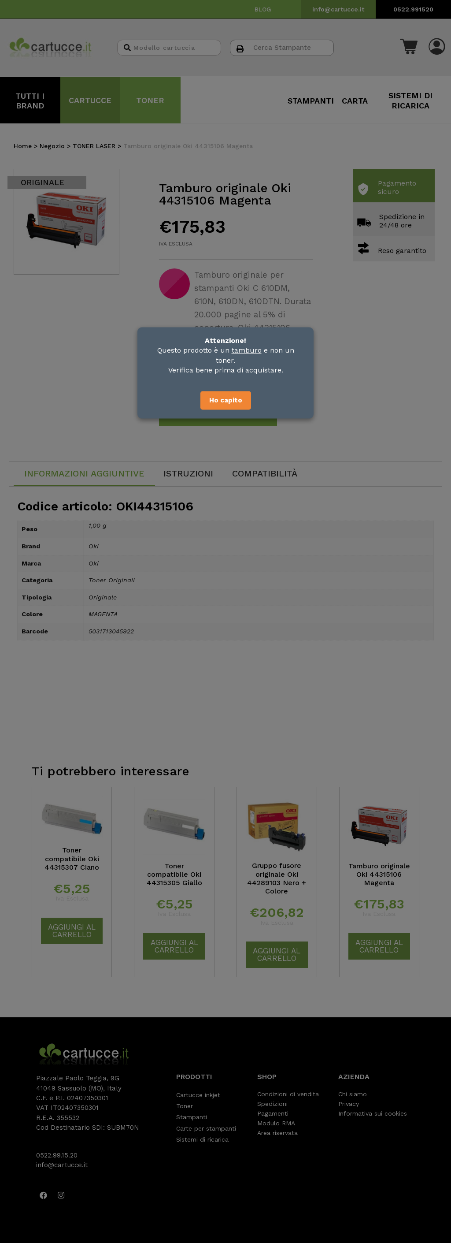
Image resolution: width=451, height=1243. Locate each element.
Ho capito (225, 400)
